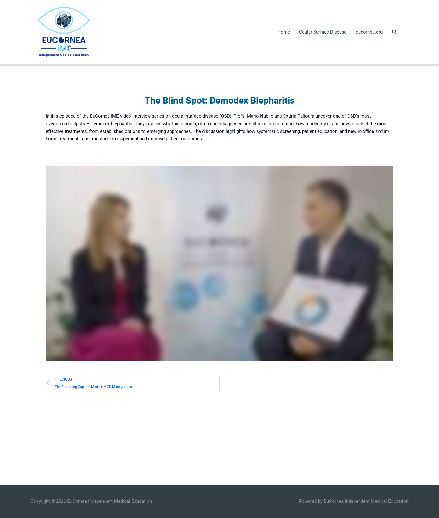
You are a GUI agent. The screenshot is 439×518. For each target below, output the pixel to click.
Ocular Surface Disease (323, 32)
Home (283, 32)
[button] (395, 32)
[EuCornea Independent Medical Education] (64, 31)
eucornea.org (369, 32)
